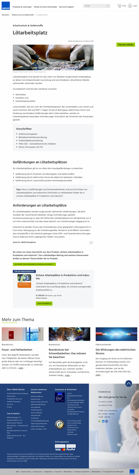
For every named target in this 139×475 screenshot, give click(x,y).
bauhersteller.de (37, 396)
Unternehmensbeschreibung (17, 393)
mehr (22, 368)
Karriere (10, 404)
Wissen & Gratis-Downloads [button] (45, 7)
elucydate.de (35, 407)
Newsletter (68, 472)
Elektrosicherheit (103, 344)
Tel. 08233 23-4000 (105, 402)
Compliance (48, 472)
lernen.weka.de (36, 413)
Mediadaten (96, 472)
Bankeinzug (60, 446)
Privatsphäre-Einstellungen (113, 472)
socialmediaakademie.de (40, 421)
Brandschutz (7, 344)
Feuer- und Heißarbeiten (17, 350)
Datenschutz (26, 472)
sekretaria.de (36, 415)
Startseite (5, 15)
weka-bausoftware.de (39, 424)
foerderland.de (36, 410)
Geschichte (11, 396)
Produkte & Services (14, 399)
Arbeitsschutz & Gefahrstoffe (23, 15)
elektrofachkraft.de (38, 405)
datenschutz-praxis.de (39, 402)
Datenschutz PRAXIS (14, 423)
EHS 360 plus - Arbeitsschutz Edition (17, 427)
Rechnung (71, 446)
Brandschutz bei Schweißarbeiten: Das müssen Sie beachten (67, 354)
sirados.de (34, 418)
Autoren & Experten (81, 472)
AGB (17, 472)
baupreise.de (35, 399)
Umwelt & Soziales (14, 402)
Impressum (37, 472)
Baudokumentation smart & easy (17, 432)
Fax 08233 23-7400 (105, 405)
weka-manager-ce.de (38, 429)
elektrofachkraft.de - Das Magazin (16, 437)
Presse (9, 407)
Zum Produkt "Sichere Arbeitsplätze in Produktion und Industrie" (35, 264)
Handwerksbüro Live (14, 420)
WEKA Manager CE (14, 417)
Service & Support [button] (66, 7)
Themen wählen (125, 44)
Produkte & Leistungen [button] (22, 7)
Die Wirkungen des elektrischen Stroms (116, 352)
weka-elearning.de (38, 426)
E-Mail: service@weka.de (107, 410)
